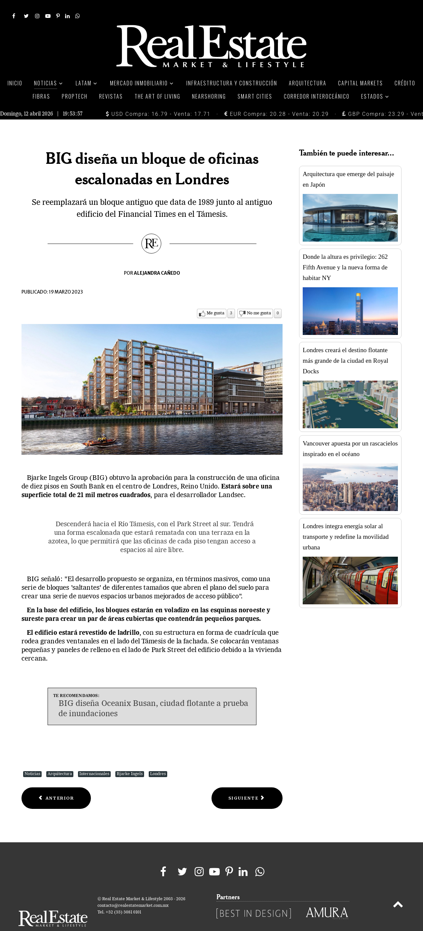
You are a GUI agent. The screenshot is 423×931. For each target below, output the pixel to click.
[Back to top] (398, 890)
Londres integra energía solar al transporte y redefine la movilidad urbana (346, 522)
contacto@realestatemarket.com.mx (133, 891)
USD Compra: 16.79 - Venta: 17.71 (158, 99)
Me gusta (215, 298)
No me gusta (259, 298)
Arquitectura (60, 759)
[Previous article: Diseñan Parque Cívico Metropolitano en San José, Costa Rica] (56, 783)
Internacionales (94, 759)
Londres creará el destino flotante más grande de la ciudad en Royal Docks (345, 346)
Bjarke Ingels (130, 759)
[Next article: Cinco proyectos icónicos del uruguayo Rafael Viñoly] (247, 783)
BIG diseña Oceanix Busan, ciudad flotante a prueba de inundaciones (153, 694)
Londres (158, 759)
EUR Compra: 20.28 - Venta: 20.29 (276, 99)
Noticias (32, 759)
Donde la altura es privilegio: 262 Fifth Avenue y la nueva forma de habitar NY (345, 252)
